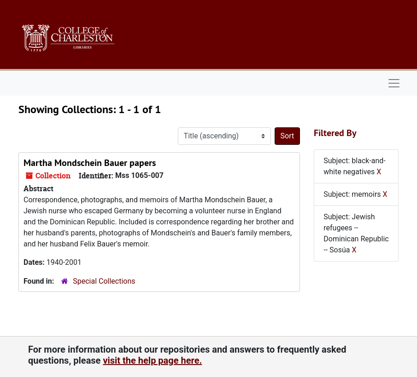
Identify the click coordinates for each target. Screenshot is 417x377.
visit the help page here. (152, 360)
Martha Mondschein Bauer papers (89, 163)
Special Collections (104, 281)
